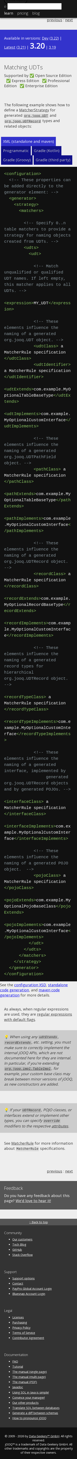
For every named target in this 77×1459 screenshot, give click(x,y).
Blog (36, 13)
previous (54, 19)
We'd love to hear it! (33, 1198)
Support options (23, 1276)
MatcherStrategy (34, 110)
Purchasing (19, 1320)
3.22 (54, 38)
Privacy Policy (21, 1325)
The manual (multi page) (29, 1374)
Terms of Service (23, 1330)
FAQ (15, 1359)
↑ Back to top (38, 1220)
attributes (60, 1123)
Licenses (18, 1315)
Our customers (22, 1237)
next (69, 19)
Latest (9, 47)
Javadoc (17, 1385)
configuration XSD (30, 984)
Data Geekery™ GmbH (44, 1434)
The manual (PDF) (24, 1379)
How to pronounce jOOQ (29, 1416)
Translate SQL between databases (36, 1405)
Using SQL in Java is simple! (30, 1390)
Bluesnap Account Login (28, 1291)
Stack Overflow (22, 1252)
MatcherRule (22, 1141)
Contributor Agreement (28, 1335)
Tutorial (17, 1364)
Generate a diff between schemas (35, 1410)
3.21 (21, 47)
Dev (45, 38)
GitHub (17, 1247)
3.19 (52, 47)
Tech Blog (19, 1242)
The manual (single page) (29, 1369)
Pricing (22, 13)
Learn (8, 13)
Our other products (25, 1400)
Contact (17, 1281)
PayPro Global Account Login (32, 1286)
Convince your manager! (28, 1395)
